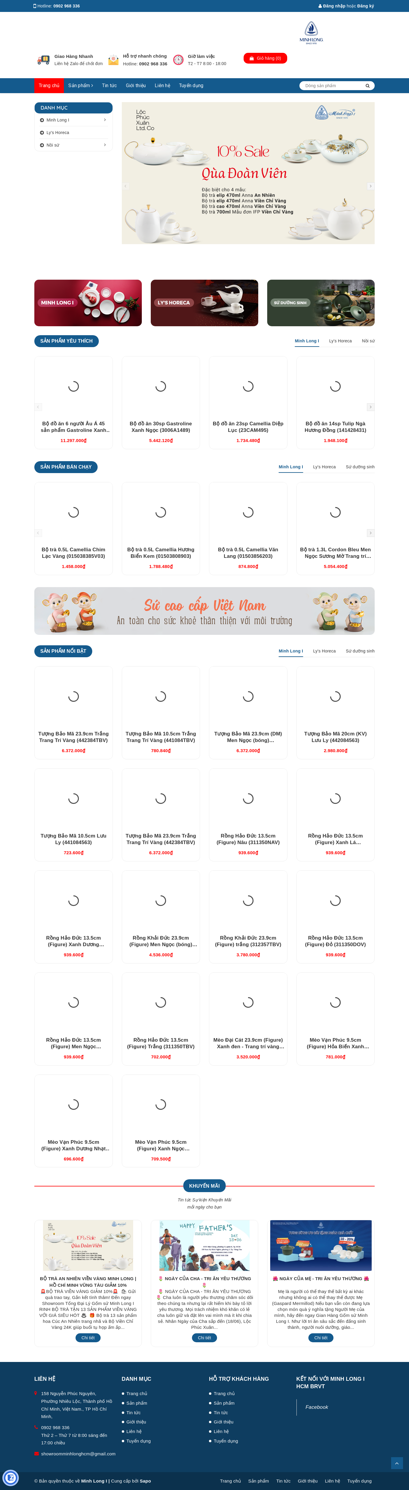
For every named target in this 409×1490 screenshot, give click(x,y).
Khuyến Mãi (204, 1186)
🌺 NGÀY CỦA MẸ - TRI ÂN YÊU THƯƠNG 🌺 (321, 1278)
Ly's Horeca (58, 132)
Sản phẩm (80, 85)
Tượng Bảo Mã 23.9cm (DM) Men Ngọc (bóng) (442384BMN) (248, 740)
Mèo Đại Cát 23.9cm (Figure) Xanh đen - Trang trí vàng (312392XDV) (248, 1046)
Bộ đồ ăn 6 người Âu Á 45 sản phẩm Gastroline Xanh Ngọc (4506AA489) (73, 430)
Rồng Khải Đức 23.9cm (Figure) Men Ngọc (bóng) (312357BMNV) (161, 944)
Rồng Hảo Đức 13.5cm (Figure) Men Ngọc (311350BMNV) (73, 1046)
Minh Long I (58, 120)
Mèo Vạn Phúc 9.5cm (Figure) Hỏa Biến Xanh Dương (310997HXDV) (335, 1046)
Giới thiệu (136, 85)
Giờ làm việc (201, 56)
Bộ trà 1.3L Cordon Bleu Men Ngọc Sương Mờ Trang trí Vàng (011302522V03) (335, 556)
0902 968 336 (66, 6)
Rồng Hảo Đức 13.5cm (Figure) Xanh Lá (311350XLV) (335, 842)
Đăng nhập (332, 6)
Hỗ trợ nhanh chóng (145, 56)
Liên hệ (162, 85)
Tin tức (109, 85)
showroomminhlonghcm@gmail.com (78, 1453)
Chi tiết (88, 1337)
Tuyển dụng (191, 85)
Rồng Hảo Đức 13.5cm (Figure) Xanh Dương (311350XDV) (73, 944)
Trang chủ (49, 85)
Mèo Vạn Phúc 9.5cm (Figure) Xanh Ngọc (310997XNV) (161, 1148)
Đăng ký (365, 6)
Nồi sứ (53, 145)
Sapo (145, 1480)
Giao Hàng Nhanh (73, 56)
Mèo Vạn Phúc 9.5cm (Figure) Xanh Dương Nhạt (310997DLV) (73, 1148)
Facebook (317, 1407)
